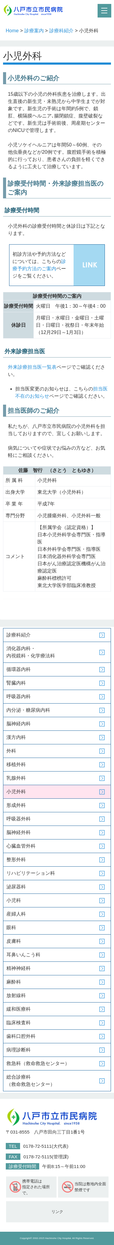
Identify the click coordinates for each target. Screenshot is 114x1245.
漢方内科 (16, 737)
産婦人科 (16, 913)
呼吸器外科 (18, 818)
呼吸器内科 (18, 696)
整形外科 (16, 859)
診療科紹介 (61, 30)
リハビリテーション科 (30, 873)
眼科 (11, 927)
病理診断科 (18, 1049)
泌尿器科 (16, 886)
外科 (11, 750)
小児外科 (16, 791)
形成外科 (16, 805)
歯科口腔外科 (21, 1036)
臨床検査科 (18, 1022)
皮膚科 (13, 941)
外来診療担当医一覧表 (32, 367)
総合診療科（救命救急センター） (30, 1080)
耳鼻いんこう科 (23, 954)
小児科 (13, 900)
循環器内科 (18, 669)
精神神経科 (18, 968)
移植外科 (16, 764)
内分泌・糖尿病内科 (28, 710)
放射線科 (16, 995)
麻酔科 (13, 981)
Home (12, 30)
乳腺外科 (16, 778)
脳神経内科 (18, 723)
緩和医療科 (18, 1009)
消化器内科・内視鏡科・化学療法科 (30, 652)
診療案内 (34, 30)
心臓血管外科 (21, 846)
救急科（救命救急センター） (38, 1063)
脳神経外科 (18, 832)
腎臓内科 (16, 682)
